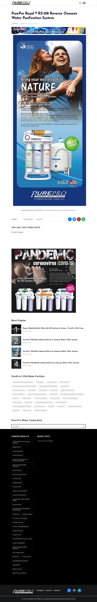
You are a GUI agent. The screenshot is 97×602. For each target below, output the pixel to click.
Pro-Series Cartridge (40, 398)
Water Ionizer (27, 410)
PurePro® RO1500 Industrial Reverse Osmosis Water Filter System (50, 340)
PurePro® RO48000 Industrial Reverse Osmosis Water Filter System (51, 363)
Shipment (40, 590)
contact (57, 590)
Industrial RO (43, 390)
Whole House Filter (40, 410)
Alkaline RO (40, 382)
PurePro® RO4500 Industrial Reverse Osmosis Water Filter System (50, 351)
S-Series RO (61, 406)
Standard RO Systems (74, 406)
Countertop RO (51, 382)
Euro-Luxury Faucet (18, 390)
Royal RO (39, 219)
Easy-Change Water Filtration (48, 386)
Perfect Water (26, 398)
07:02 (23, 23)
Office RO (16, 398)
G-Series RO (31, 390)
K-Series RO (54, 390)
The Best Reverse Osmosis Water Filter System (60, 210)
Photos (49, 590)
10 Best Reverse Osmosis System (23, 382)
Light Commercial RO (67, 390)
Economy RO (65, 386)
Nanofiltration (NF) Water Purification (72, 394)
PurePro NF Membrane (70, 398)
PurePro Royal (28, 219)
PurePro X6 (28, 402)
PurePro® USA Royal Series (44, 402)
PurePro (15, 23)
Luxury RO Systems (18, 394)
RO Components (40, 406)
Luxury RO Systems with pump (37, 394)
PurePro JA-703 (55, 398)
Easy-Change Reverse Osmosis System (24, 386)
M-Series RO (53, 394)
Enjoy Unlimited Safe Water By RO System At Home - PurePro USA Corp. (53, 328)
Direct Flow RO (64, 382)
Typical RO (16, 410)
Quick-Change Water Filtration (22, 406)
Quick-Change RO (61, 402)
